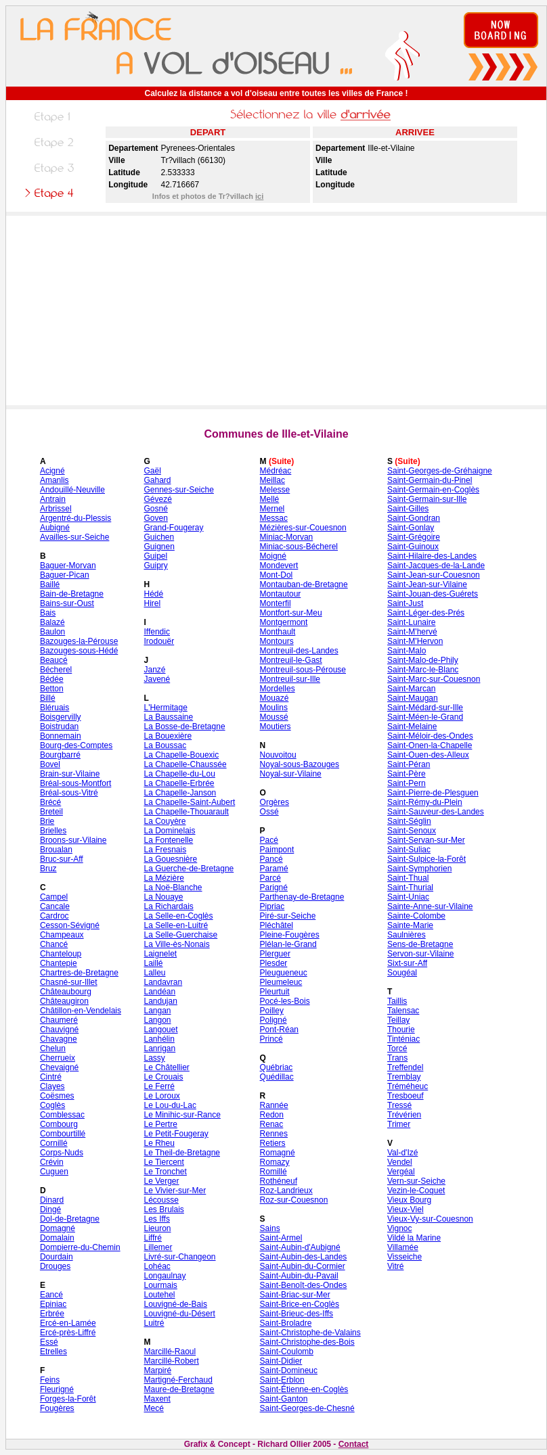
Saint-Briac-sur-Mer (295, 1294)
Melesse (275, 489)
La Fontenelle (168, 840)
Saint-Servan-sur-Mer (426, 840)
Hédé (153, 594)
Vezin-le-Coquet (416, 1190)
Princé (271, 1039)
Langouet (160, 1029)
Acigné (52, 471)
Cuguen (54, 1171)
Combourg (59, 1124)
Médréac (276, 471)
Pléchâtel (276, 925)
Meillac (272, 480)
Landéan (159, 991)
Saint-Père (406, 774)
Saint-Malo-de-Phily (422, 660)
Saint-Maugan (412, 698)
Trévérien (404, 1114)
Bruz (48, 868)
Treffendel (405, 1067)
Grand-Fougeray (173, 527)
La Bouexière (168, 736)
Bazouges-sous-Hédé (79, 650)
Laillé (153, 963)
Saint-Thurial (410, 887)
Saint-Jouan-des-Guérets (432, 594)
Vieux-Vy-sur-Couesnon (430, 1219)
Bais (48, 613)
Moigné (273, 556)
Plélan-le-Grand (288, 944)
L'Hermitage (165, 707)
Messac (274, 518)
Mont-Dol (276, 575)
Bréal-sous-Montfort (75, 783)
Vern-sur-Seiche (416, 1181)
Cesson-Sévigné (70, 925)
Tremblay (404, 1077)
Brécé (50, 802)
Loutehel (159, 1294)
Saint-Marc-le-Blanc (422, 669)
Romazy (275, 1162)
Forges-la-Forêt (68, 1399)
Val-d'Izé (402, 1152)
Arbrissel (56, 508)
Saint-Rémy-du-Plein (424, 802)
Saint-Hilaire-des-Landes (432, 556)
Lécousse (161, 1200)
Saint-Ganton (284, 1399)
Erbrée (52, 1313)
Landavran (163, 982)
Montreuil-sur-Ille (290, 679)
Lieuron (157, 1228)
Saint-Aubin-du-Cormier (302, 1266)
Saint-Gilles (408, 508)
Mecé (153, 1408)
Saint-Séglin (409, 821)
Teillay (398, 1020)
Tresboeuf (405, 1096)
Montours (277, 641)
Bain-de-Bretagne (72, 594)
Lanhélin (159, 1039)
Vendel (399, 1162)
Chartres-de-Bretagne (79, 972)
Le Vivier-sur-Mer (175, 1190)
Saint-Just (405, 603)
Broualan (56, 849)
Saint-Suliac (409, 849)
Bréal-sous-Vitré (69, 793)
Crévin (52, 1162)
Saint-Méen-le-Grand (425, 717)
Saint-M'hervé (412, 632)
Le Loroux (161, 1096)
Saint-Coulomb (286, 1351)
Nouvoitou (278, 755)
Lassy (154, 1058)
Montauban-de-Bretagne (304, 584)
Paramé (274, 868)
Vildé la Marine (414, 1238)
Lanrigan (159, 1048)
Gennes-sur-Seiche (178, 489)
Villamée (402, 1247)
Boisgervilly (60, 717)
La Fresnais (165, 849)
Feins (50, 1380)
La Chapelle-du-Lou (179, 774)
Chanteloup (60, 954)
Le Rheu (159, 1143)
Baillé (50, 584)
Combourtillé (62, 1133)
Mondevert (279, 565)
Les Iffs (156, 1219)
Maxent (157, 1399)
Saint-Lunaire (411, 622)
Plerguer (275, 954)
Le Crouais (163, 1077)
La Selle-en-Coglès (178, 916)
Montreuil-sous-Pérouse (303, 669)
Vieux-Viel (405, 1209)
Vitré (395, 1266)
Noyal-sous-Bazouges (299, 764)
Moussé (274, 717)
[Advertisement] (276, 310)
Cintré (51, 1077)
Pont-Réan (279, 1029)
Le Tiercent (163, 1162)
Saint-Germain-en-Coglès (433, 489)
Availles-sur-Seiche (75, 537)
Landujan (160, 1001)
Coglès (52, 1105)
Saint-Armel (281, 1238)
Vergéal (401, 1171)
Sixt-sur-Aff (407, 963)
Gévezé (157, 499)
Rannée (274, 1105)
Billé (48, 698)
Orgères (274, 802)
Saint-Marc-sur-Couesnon (433, 679)
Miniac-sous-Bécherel (299, 546)
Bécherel (56, 669)
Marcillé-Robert (171, 1361)
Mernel (272, 508)
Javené (157, 679)
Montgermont (284, 622)
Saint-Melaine (412, 726)
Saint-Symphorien (419, 868)
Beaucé (54, 660)
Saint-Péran (408, 764)
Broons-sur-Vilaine (73, 840)
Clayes (52, 1086)
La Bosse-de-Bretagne (184, 726)
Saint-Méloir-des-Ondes (430, 736)
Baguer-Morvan (68, 565)
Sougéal (402, 972)
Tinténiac (403, 1039)
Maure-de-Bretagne (179, 1389)
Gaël (152, 471)
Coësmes (57, 1096)
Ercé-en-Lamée (68, 1323)
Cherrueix (57, 1058)
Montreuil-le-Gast (291, 660)
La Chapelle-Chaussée (185, 764)
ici (259, 196)
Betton (52, 688)
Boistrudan (59, 726)
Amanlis (54, 480)
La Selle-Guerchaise (180, 935)
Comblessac (62, 1114)
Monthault (278, 632)
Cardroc (54, 916)
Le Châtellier (166, 1067)
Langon (157, 1020)
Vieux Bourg (409, 1200)
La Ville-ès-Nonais (176, 944)
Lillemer (158, 1247)
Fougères (57, 1408)
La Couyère (164, 821)
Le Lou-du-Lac (170, 1105)
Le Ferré (159, 1086)
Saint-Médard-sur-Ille (425, 707)
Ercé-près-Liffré (67, 1332)
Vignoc (399, 1228)
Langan (157, 1010)
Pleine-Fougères (290, 935)
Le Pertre (160, 1124)
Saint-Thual (408, 878)
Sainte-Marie (410, 925)
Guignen (159, 546)
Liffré (152, 1238)
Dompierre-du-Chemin (80, 1247)
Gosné (155, 508)
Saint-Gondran (413, 518)
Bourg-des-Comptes (76, 745)
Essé (49, 1342)
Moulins (274, 707)
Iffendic (156, 632)
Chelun (53, 1048)
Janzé (154, 669)
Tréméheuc (407, 1086)
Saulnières (406, 935)
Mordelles (277, 688)
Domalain (57, 1238)
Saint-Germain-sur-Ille (426, 499)
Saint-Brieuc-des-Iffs (297, 1313)
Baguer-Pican (64, 575)
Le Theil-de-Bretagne (182, 1152)
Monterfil (275, 603)
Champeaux (62, 935)
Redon (272, 1114)
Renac (272, 1124)
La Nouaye (163, 897)
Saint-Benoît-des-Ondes (303, 1285)
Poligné (273, 1020)
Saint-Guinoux (413, 546)
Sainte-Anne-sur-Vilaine (430, 906)
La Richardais (168, 906)
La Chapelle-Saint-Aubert (189, 802)
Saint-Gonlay (410, 527)
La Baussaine (168, 717)
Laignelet (160, 954)
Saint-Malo (406, 650)
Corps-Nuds (61, 1152)
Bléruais (54, 707)
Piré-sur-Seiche (288, 916)
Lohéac (157, 1266)
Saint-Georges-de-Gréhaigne (439, 471)
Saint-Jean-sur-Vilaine (427, 584)
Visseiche (404, 1257)
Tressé (399, 1105)
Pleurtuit (275, 991)
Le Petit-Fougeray (176, 1133)
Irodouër (159, 641)
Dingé (50, 1209)
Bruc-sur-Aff (61, 859)
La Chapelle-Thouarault (186, 811)
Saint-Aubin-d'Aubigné (300, 1247)
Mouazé (274, 698)
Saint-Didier (281, 1361)
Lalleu (154, 972)
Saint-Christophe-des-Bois (307, 1342)
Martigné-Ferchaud (178, 1380)
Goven (155, 518)
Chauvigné (59, 1029)
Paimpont (277, 849)
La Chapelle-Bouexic (181, 755)
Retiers (273, 1143)
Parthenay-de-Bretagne (302, 897)
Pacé (269, 840)
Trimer (398, 1124)
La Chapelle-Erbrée (179, 783)
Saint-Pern (406, 783)
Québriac (276, 1067)
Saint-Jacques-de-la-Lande (436, 565)
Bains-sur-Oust (67, 603)
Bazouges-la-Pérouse (79, 641)
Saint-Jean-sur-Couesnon (433, 575)
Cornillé (54, 1143)
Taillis (397, 1001)
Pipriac (272, 906)
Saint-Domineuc (289, 1370)
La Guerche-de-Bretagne (189, 868)
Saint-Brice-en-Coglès (299, 1304)
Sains (270, 1228)
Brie (47, 821)
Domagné (57, 1228)
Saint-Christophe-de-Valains (310, 1332)
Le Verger (161, 1181)
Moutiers (275, 726)
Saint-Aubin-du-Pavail (299, 1275)
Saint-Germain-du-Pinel (429, 480)
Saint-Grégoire (413, 537)
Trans (397, 1058)
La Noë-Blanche (173, 887)
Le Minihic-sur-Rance (182, 1114)
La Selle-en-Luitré (176, 925)
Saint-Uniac (408, 897)
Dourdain (56, 1257)
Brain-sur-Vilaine (70, 774)
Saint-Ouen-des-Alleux (428, 755)
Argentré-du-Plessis (75, 518)
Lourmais (160, 1285)
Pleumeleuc (281, 982)
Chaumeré (59, 1020)
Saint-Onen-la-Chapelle (429, 745)
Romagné (277, 1152)
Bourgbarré (60, 755)
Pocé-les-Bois (285, 1001)
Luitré (154, 1323)
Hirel (152, 603)
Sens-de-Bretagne (420, 944)
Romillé (273, 1171)
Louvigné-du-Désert (179, 1313)
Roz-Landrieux (286, 1190)
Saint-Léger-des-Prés (425, 613)
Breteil (51, 811)
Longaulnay (164, 1275)
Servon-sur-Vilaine (420, 954)
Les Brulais (163, 1209)
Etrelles (53, 1351)
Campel (54, 897)
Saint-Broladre (286, 1323)
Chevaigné (59, 1067)
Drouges (55, 1266)
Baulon (52, 632)
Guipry (155, 565)
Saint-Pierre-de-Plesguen (433, 793)
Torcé (397, 1048)
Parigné (274, 887)
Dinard (52, 1200)
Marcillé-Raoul (170, 1351)
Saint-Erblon (282, 1380)
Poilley (272, 1010)
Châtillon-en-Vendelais (80, 1010)
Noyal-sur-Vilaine (291, 774)
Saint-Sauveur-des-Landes (435, 811)
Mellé (270, 499)
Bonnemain (60, 736)
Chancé (54, 944)
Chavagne (58, 1039)
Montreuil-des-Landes (299, 650)
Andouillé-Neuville (72, 489)
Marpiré (157, 1370)
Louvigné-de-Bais (175, 1304)
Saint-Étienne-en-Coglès (304, 1389)
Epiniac (53, 1304)
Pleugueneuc (283, 972)
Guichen (159, 537)
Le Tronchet (165, 1171)
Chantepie (58, 963)
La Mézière (163, 878)
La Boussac (165, 745)
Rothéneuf (278, 1181)
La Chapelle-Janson (180, 793)
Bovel (50, 764)
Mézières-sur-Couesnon (303, 527)
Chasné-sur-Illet (68, 982)
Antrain (53, 499)
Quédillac (277, 1077)
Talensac (403, 1010)
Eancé (51, 1294)
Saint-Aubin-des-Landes (303, 1257)
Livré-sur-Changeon (179, 1257)
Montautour (280, 594)
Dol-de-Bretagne (70, 1219)
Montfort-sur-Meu (291, 613)
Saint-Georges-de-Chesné (307, 1408)
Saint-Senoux (411, 830)
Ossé (269, 811)
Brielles (53, 830)
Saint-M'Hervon (415, 641)
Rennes (274, 1133)
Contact (353, 1444)
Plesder (274, 963)
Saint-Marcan (411, 688)
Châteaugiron (64, 1001)
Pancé (271, 859)
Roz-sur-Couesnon (294, 1200)
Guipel (155, 556)
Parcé (270, 878)
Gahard (157, 480)
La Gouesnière (170, 859)
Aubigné (55, 527)
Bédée (52, 679)
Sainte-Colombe (416, 916)
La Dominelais (169, 830)
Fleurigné (57, 1389)
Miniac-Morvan (286, 537)
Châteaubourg (65, 991)
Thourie (401, 1029)
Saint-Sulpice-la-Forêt (426, 859)
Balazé (52, 622)
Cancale (55, 906)
